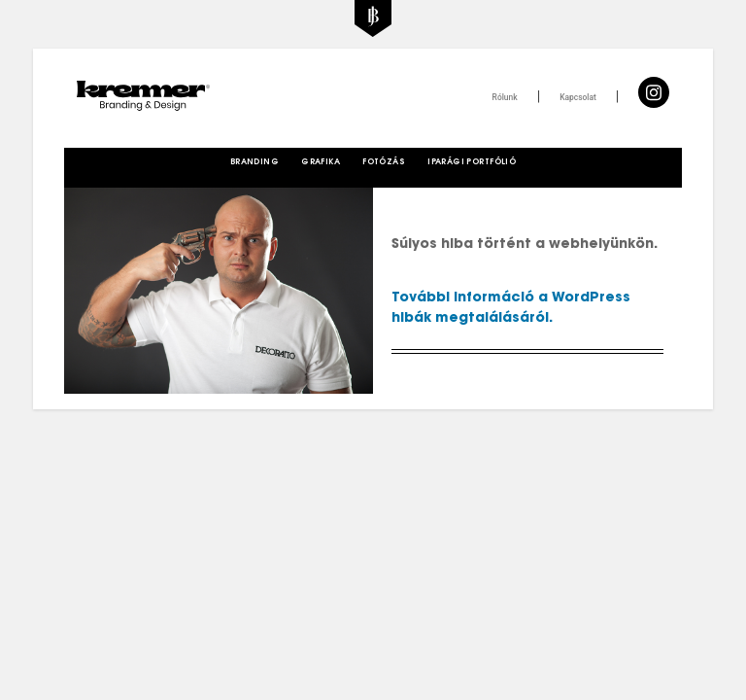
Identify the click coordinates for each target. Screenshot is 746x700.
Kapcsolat (578, 97)
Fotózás (383, 162)
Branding (254, 162)
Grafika (320, 162)
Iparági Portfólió (471, 162)
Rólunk (505, 97)
